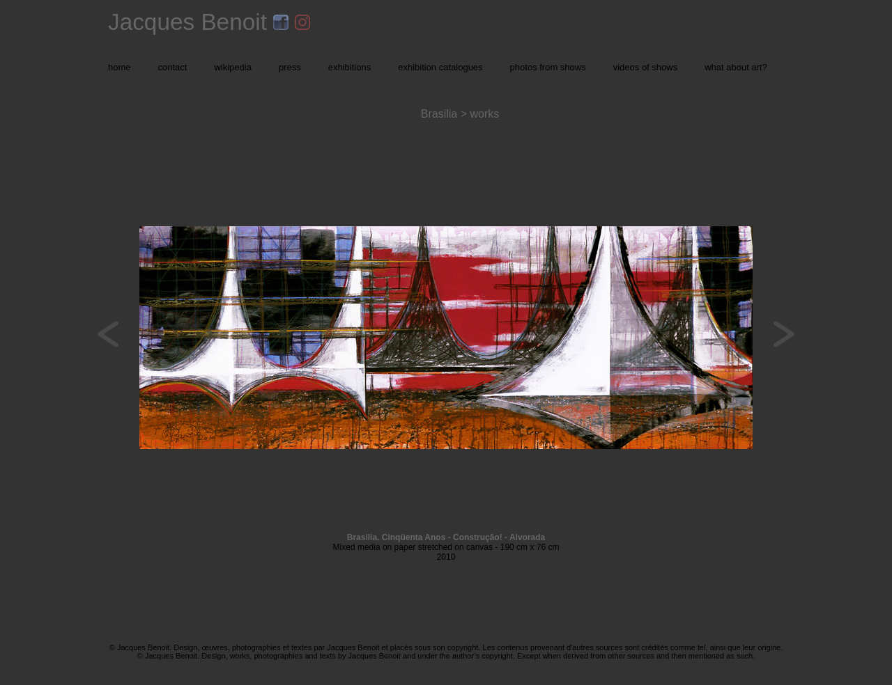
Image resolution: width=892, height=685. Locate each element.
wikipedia (232, 67)
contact (172, 67)
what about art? (736, 67)
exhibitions (349, 67)
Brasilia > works (460, 114)
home (119, 67)
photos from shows (548, 67)
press (290, 67)
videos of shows (645, 67)
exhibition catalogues (440, 67)
